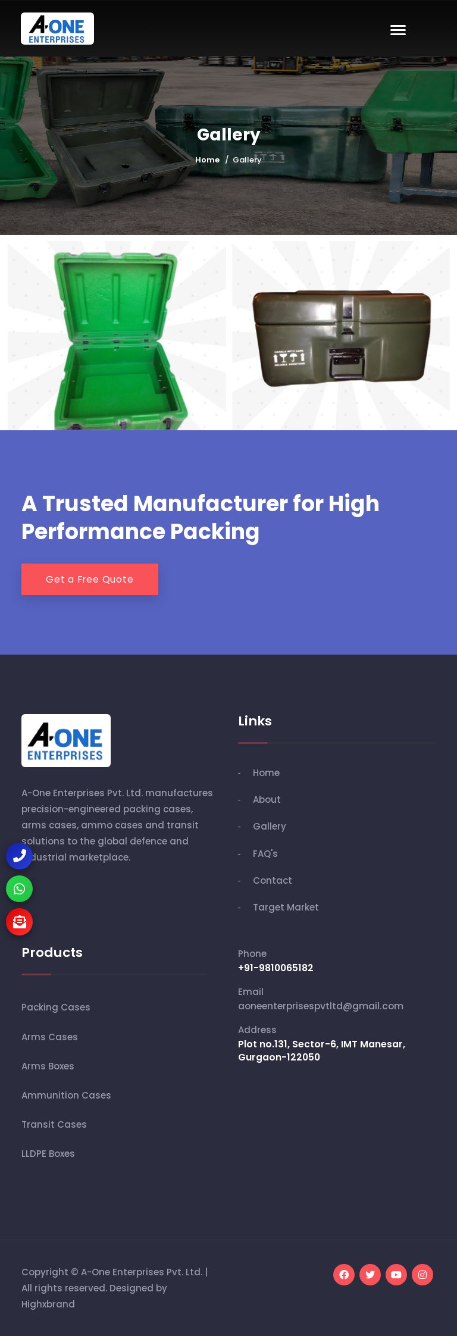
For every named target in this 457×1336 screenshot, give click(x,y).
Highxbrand (48, 1304)
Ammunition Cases (66, 1095)
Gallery (269, 826)
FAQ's (265, 853)
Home (207, 159)
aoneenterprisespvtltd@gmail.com (320, 1006)
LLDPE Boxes (48, 1153)
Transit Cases (54, 1124)
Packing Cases (55, 1007)
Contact (272, 880)
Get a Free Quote (90, 579)
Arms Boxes (47, 1066)
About (267, 799)
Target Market (286, 907)
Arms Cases (49, 1037)
